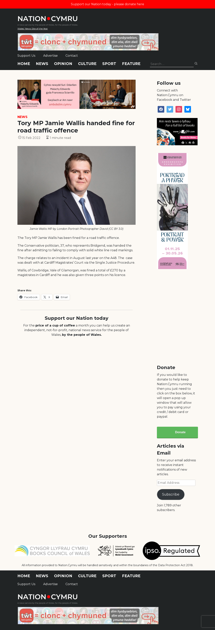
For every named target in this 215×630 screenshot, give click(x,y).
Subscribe (170, 494)
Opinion (63, 64)
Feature (131, 64)
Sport (109, 64)
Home (23, 64)
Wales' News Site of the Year (32, 28)
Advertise (50, 55)
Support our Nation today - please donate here (107, 4)
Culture (87, 64)
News (42, 64)
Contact (71, 55)
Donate (180, 432)
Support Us (26, 55)
